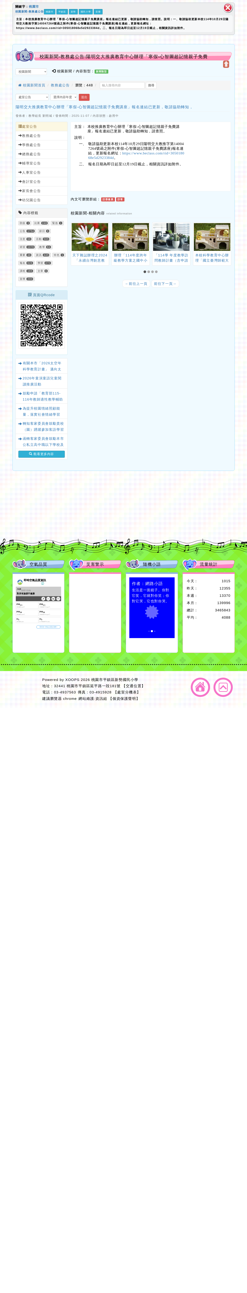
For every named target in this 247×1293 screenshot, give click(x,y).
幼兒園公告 (29, 200)
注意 (23, 239)
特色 (57, 255)
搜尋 (151, 85)
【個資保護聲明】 (124, 699)
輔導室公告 (29, 163)
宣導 (23, 279)
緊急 (55, 223)
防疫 (23, 223)
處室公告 (27, 126)
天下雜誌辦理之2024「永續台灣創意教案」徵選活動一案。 (89, 260)
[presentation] (75, 237)
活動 (39, 239)
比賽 (37, 223)
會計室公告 (29, 182)
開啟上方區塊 (226, 64)
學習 (40, 263)
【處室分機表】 (127, 692)
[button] (145, 272)
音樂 (98, 11)
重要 (23, 255)
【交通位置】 (133, 686)
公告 (23, 231)
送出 (84, 97)
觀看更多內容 (41, 454)
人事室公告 (29, 172)
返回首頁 (200, 687)
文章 (40, 271)
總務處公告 (29, 154)
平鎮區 (62, 11)
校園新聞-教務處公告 (29, 11)
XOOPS (72, 680)
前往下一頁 (165, 284)
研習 (23, 247)
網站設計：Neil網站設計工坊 (26, 689)
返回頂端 (223, 687)
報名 (23, 263)
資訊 (39, 255)
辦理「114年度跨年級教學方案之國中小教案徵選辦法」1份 (130, 260)
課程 (23, 271)
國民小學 (86, 11)
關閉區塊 (228, 8)
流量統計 (208, 564)
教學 (42, 247)
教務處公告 (60, 85)
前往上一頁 (136, 284)
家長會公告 (29, 191)
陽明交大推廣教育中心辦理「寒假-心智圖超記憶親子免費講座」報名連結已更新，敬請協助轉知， (104, 107)
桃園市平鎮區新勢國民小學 (114, 680)
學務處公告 (29, 145)
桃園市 (34, 6)
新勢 (73, 11)
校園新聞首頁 (31, 85)
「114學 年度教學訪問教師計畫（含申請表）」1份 (171, 260)
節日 (42, 231)
